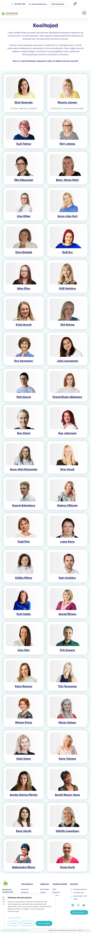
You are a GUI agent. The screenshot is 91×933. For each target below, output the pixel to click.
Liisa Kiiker (23, 216)
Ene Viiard (23, 433)
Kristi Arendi (24, 324)
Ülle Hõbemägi (23, 180)
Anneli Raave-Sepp (67, 795)
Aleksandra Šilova (23, 867)
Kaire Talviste (67, 758)
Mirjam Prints (23, 722)
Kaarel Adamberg (23, 505)
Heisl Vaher (23, 758)
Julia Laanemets (67, 361)
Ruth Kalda (24, 614)
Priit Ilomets (67, 650)
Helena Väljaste (67, 505)
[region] (30, 911)
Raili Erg (67, 252)
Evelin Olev (86, 930)
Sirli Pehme (67, 324)
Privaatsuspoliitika (15, 918)
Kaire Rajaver (23, 686)
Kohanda (13, 923)
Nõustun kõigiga (44, 923)
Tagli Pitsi (24, 541)
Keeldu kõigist (27, 923)
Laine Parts (67, 541)
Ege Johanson (67, 433)
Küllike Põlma (23, 578)
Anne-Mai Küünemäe (23, 469)
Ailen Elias (23, 288)
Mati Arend (24, 397)
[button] (84, 13)
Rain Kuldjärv (67, 578)
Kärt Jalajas (67, 143)
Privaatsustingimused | (9, 930)
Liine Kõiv (24, 650)
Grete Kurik (67, 867)
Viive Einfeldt (23, 252)
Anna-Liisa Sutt (67, 216)
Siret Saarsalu (24, 102)
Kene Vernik (23, 831)
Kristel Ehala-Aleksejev (67, 397)
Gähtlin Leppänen (67, 831)
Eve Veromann (23, 361)
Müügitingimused (24, 930)
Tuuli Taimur (23, 143)
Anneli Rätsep (67, 614)
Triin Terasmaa (67, 686)
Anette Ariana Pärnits (23, 795)
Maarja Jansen (67, 102)
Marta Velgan (67, 722)
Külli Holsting (67, 288)
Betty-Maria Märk (67, 180)
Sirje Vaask (67, 469)
